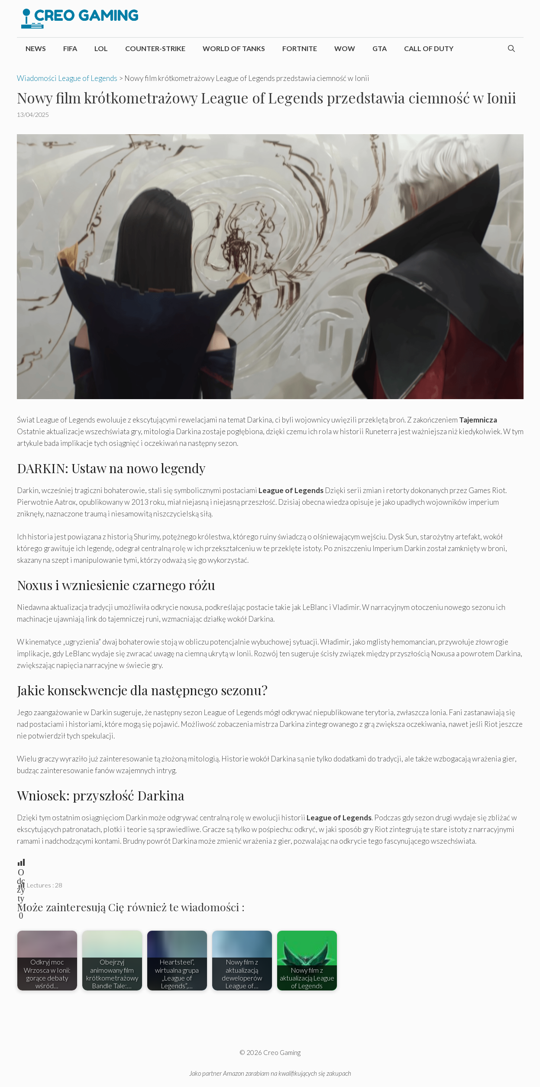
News (36, 48)
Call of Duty (428, 48)
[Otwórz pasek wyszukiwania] (511, 48)
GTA (379, 48)
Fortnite (299, 48)
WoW (344, 48)
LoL (101, 48)
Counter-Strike (155, 48)
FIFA (70, 48)
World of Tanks (234, 48)
